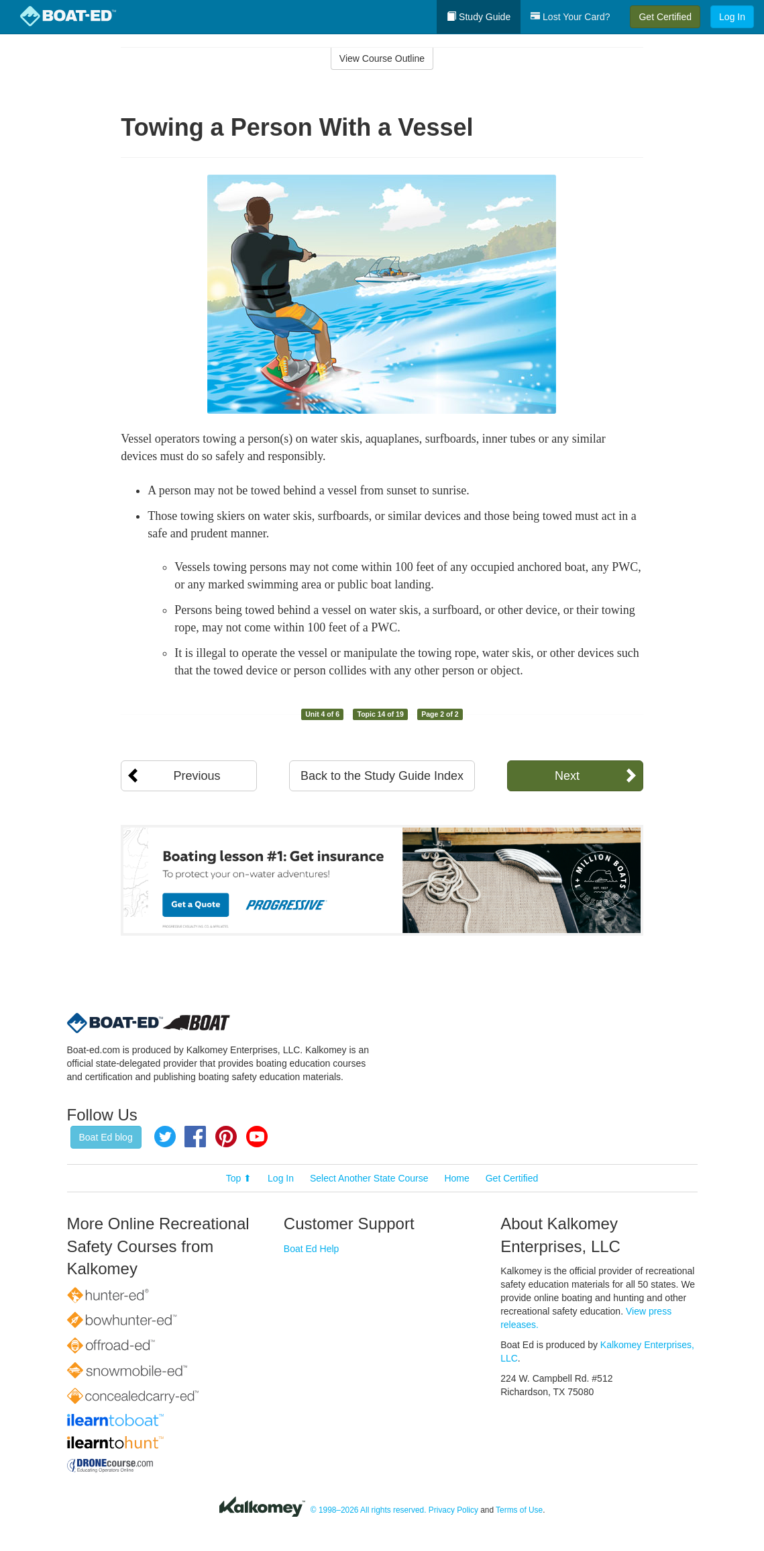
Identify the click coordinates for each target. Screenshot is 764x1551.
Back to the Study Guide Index (382, 776)
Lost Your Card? (570, 16)
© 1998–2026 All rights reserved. (369, 1510)
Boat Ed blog (106, 1137)
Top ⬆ (239, 1178)
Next (567, 776)
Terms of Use (519, 1510)
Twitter (165, 1136)
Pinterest (226, 1136)
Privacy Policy (453, 1510)
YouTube (257, 1136)
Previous (196, 776)
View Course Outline (382, 58)
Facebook (195, 1136)
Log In (732, 16)
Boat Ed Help (311, 1248)
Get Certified (665, 16)
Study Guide (478, 16)
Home (456, 1178)
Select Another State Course (369, 1178)
